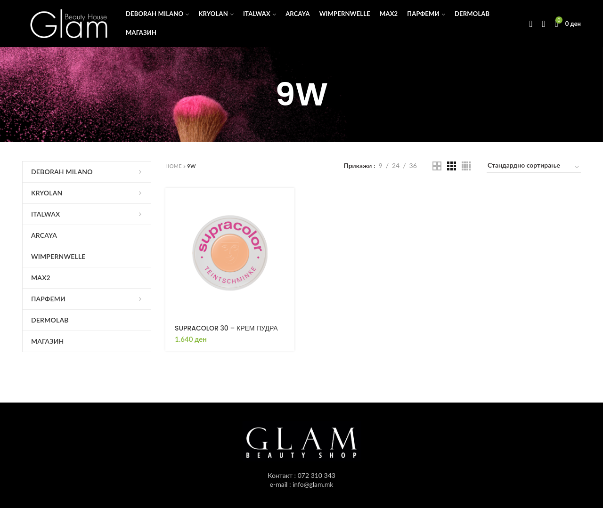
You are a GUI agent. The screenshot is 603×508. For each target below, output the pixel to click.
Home (173, 166)
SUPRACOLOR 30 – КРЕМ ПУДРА (226, 328)
